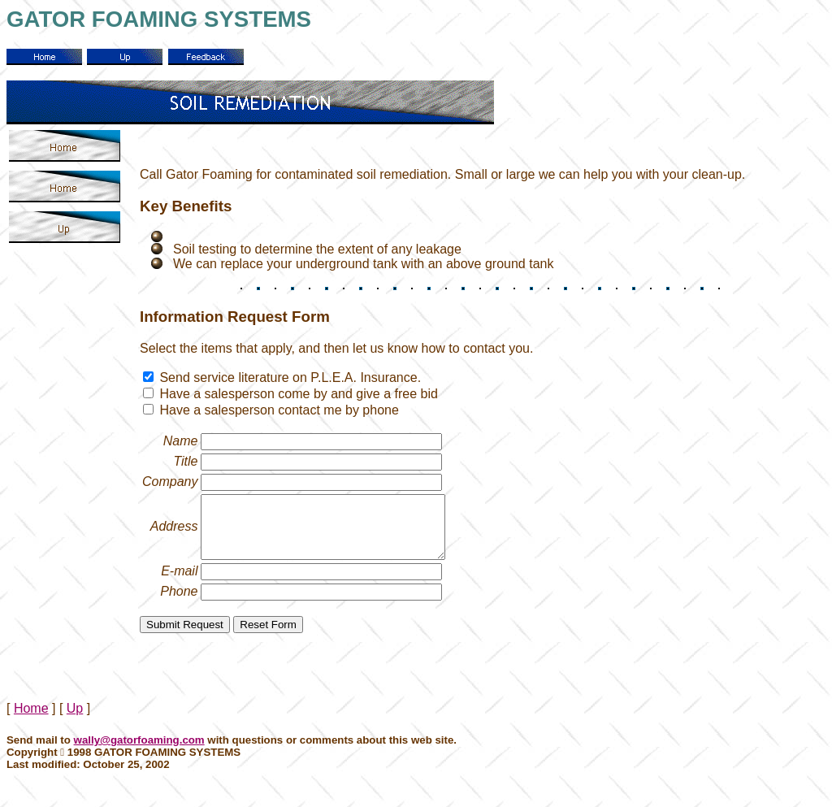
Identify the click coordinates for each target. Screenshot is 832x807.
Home (31, 720)
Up (75, 720)
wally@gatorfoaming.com (139, 752)
